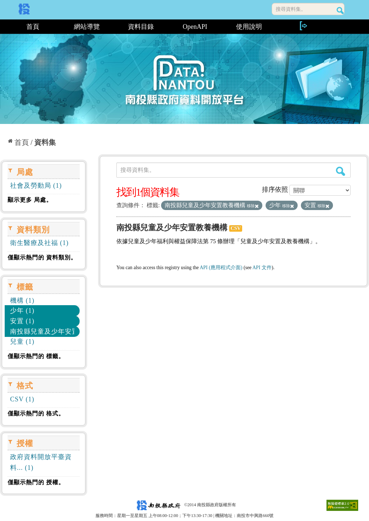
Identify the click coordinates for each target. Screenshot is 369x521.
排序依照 (275, 189)
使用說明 (249, 26)
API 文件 (262, 267)
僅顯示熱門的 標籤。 (36, 356)
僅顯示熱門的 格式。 (36, 413)
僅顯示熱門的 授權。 (36, 482)
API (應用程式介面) (221, 267)
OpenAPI (195, 26)
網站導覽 (87, 26)
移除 (253, 206)
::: (2, 26)
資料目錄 (141, 26)
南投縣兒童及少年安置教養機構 (171, 227)
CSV (236, 228)
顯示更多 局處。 (30, 200)
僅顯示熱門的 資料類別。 (42, 257)
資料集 (45, 142)
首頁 (32, 26)
